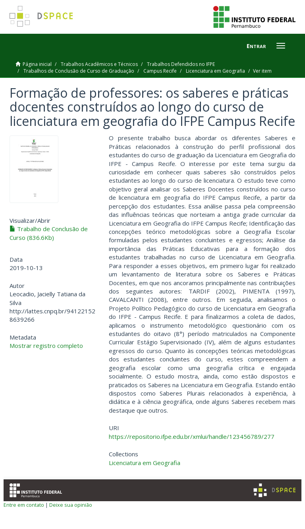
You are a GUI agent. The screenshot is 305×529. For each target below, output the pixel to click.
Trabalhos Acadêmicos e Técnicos (99, 64)
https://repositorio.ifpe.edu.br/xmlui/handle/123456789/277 (191, 436)
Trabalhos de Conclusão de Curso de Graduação (78, 71)
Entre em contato (24, 504)
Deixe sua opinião (70, 504)
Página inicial (37, 64)
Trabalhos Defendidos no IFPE (181, 64)
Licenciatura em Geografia (215, 71)
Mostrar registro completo (46, 345)
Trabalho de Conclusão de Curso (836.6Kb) (49, 233)
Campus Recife (160, 71)
